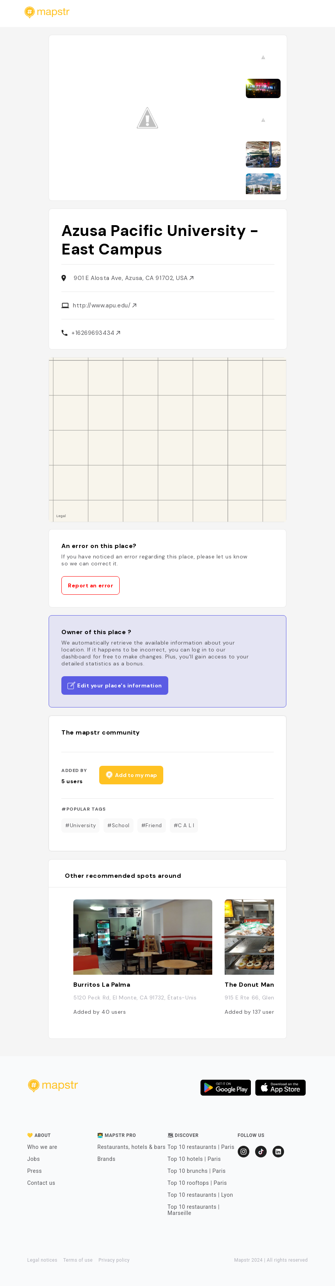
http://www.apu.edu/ (104, 305)
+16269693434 (95, 333)
